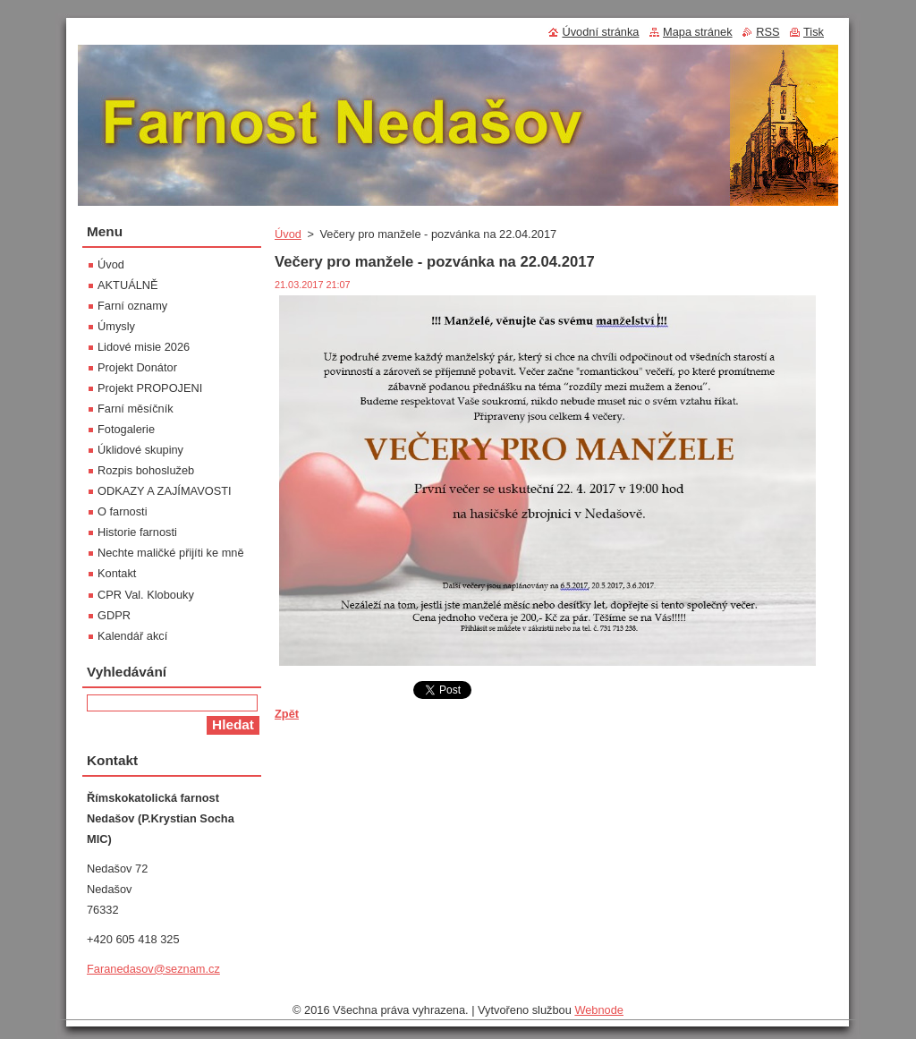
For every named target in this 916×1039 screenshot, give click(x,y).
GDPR (114, 615)
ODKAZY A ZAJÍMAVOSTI (165, 491)
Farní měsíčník (136, 408)
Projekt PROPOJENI (150, 388)
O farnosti (122, 511)
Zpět (287, 713)
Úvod (288, 234)
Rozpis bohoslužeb (146, 470)
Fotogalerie (126, 429)
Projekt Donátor (137, 367)
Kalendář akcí (132, 636)
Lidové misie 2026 (144, 346)
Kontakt (117, 573)
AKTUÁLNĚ (128, 285)
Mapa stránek (698, 31)
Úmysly (116, 326)
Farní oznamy (132, 305)
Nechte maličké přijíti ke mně (171, 552)
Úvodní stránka (600, 31)
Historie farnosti (137, 532)
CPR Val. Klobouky (146, 594)
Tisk (813, 31)
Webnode (598, 1010)
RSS (767, 31)
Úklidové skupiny (140, 449)
